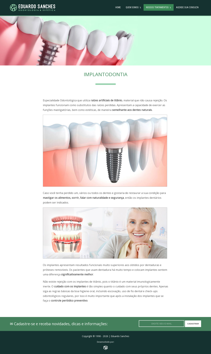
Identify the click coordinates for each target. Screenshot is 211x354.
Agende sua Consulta (187, 7)
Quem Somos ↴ (133, 7)
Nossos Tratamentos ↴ (158, 7)
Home (118, 7)
